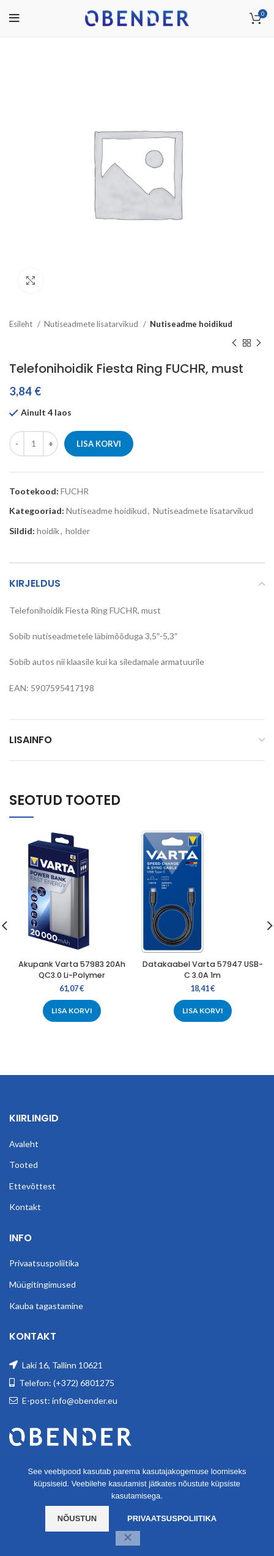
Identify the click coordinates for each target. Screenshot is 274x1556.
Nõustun (77, 1518)
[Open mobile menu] (14, 18)
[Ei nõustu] (128, 1538)
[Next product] (259, 343)
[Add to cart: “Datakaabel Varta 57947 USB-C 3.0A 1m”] (203, 1010)
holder (77, 531)
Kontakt (25, 1207)
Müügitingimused (42, 1284)
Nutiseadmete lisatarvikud (92, 324)
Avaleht (24, 1144)
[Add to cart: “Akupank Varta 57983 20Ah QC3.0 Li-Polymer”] (72, 1010)
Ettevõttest (32, 1186)
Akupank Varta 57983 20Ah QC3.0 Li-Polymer (71, 969)
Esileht (21, 324)
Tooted (23, 1164)
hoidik (48, 531)
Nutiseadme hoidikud (191, 324)
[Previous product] (234, 343)
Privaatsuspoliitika (44, 1263)
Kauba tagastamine (46, 1306)
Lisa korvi (98, 444)
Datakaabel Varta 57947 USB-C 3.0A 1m (203, 969)
